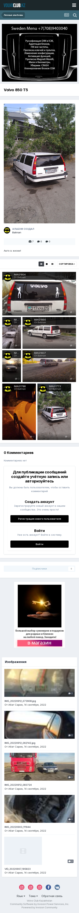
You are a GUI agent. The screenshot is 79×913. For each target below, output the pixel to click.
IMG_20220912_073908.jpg (20, 700)
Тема (33, 896)
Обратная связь (52, 896)
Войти (39, 544)
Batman (16, 232)
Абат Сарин (15, 704)
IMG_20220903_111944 (18, 826)
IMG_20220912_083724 (18, 784)
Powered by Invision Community (39, 907)
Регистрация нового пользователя (39, 518)
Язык (21, 896)
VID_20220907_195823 (18, 868)
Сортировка (67, 264)
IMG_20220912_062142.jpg (20, 742)
